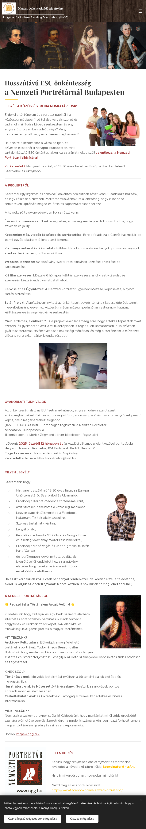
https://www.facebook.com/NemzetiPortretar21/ (87, 790)
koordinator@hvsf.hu (119, 767)
